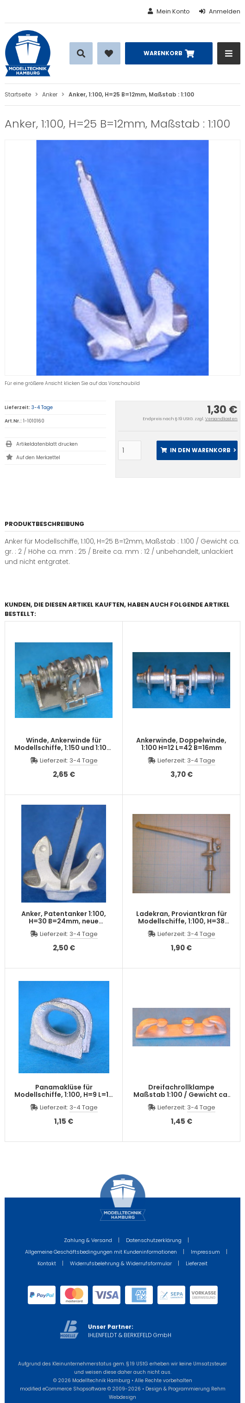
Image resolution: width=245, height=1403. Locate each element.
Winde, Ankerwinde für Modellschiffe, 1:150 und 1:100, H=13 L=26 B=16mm (63, 748)
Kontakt (47, 1263)
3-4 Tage (42, 407)
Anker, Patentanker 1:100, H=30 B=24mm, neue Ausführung (63, 921)
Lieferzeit (196, 1263)
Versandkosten (221, 419)
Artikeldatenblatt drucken (47, 444)
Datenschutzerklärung (154, 1240)
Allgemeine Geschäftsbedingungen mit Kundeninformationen (101, 1252)
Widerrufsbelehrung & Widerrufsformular (121, 1263)
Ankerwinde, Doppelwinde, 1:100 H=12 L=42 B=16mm (181, 744)
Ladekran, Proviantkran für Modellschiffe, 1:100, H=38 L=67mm (181, 921)
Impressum (205, 1252)
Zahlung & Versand (88, 1240)
